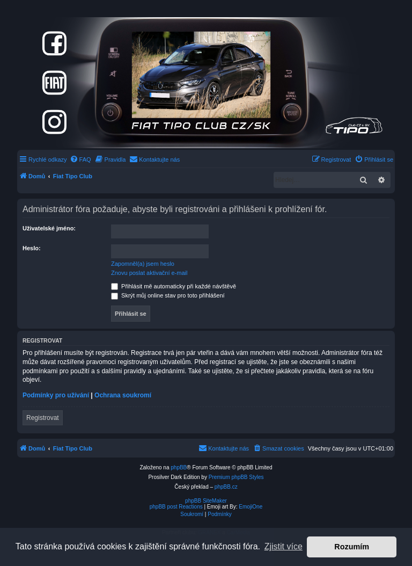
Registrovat (42, 418)
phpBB (179, 467)
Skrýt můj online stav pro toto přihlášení (168, 295)
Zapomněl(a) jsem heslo (142, 263)
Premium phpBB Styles (236, 477)
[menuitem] (80, 159)
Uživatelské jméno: (49, 228)
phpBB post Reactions (176, 507)
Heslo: (32, 248)
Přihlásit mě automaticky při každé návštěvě (173, 286)
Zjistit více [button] (283, 546)
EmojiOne (250, 507)
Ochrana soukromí (122, 395)
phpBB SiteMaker (206, 501)
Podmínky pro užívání (56, 395)
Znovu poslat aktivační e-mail (149, 273)
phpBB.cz (226, 487)
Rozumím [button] (351, 546)
